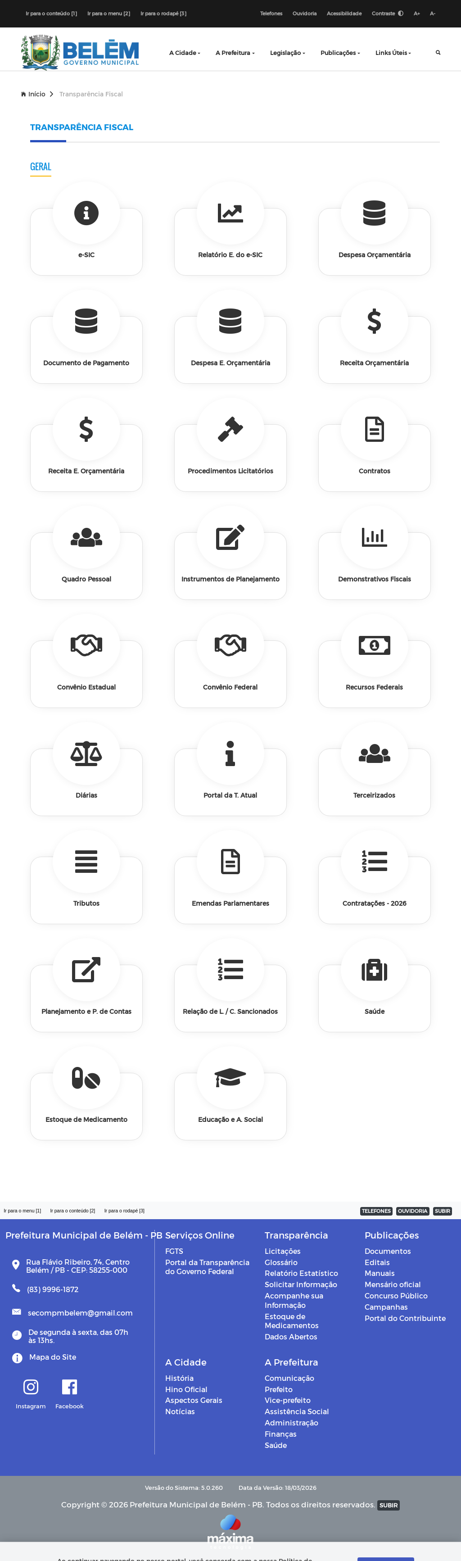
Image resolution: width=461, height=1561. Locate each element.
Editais (377, 1262)
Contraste (387, 13)
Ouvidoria (304, 13)
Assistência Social (297, 1411)
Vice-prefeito (288, 1400)
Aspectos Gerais (193, 1400)
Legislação (285, 52)
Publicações (338, 52)
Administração (291, 1422)
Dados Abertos (291, 1336)
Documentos (388, 1251)
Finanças (281, 1433)
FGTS (174, 1251)
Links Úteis (391, 52)
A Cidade (182, 52)
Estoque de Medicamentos (292, 1321)
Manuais (380, 1273)
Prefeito (279, 1389)
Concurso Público (396, 1295)
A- (432, 13)
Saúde (276, 1445)
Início (37, 94)
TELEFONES (376, 1211)
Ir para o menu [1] (22, 1210)
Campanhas (386, 1306)
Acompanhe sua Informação (294, 1300)
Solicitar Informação (301, 1284)
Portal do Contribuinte (405, 1318)
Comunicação (289, 1378)
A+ (417, 13)
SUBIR (442, 1211)
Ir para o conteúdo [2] (72, 1210)
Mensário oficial (393, 1284)
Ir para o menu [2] (108, 13)
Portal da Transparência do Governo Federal (207, 1267)
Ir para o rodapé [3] (163, 13)
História (179, 1378)
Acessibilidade (344, 13)
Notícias (180, 1411)
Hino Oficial (186, 1389)
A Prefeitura (233, 52)
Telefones (271, 13)
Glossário (281, 1262)
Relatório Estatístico (301, 1273)
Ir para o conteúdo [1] (51, 13)
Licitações (283, 1251)
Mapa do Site (52, 1356)
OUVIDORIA (412, 1211)
